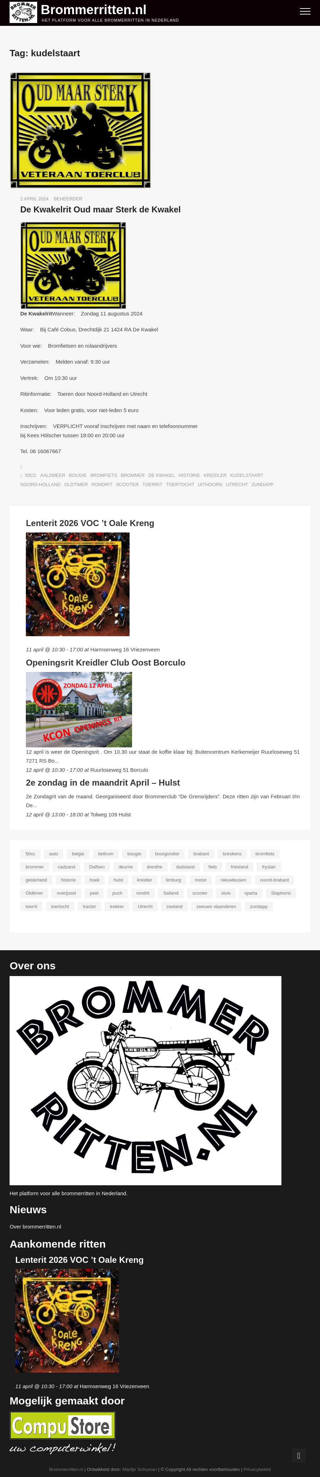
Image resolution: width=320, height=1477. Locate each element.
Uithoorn (210, 483)
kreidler (215, 474)
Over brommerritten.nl (35, 1226)
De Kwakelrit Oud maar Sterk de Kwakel (100, 208)
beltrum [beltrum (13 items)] (105, 853)
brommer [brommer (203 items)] (34, 866)
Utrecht (237, 483)
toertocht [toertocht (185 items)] (60, 905)
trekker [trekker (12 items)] (117, 905)
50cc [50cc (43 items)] (30, 853)
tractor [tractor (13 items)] (89, 905)
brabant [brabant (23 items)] (201, 853)
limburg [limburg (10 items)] (173, 879)
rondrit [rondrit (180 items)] (142, 892)
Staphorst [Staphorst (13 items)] (281, 892)
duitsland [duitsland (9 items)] (185, 866)
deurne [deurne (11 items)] (126, 866)
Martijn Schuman (139, 1468)
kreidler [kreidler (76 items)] (144, 879)
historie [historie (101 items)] (68, 879)
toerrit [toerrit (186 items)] (31, 905)
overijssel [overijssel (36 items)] (66, 892)
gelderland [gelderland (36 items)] (36, 879)
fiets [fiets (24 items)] (212, 866)
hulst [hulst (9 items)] (118, 879)
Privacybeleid (257, 1468)
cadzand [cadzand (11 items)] (66, 866)
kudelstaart (246, 474)
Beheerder (68, 197)
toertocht (180, 483)
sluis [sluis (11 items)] (225, 892)
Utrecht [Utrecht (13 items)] (145, 905)
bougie (78, 474)
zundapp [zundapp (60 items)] (259, 905)
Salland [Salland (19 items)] (170, 892)
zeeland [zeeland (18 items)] (174, 905)
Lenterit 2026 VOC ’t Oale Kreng (90, 522)
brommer (133, 474)
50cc (31, 474)
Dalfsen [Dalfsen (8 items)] (97, 866)
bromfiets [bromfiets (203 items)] (265, 853)
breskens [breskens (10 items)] (232, 853)
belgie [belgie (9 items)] (78, 853)
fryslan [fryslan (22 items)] (268, 866)
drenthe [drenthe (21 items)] (154, 866)
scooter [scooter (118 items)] (199, 892)
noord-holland (40, 483)
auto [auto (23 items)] (53, 853)
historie (189, 474)
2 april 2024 (34, 197)
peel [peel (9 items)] (94, 892)
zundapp (262, 483)
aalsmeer (52, 474)
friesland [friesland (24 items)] (239, 866)
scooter (127, 483)
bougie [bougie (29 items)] (134, 853)
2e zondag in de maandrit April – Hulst (103, 781)
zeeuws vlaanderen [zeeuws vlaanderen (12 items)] (216, 905)
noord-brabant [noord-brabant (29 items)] (274, 879)
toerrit (152, 483)
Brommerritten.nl (98, 9)
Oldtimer (76, 483)
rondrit (101, 483)
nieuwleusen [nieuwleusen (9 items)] (233, 879)
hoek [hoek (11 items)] (94, 879)
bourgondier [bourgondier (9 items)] (167, 853)
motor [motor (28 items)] (201, 879)
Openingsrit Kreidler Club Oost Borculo (105, 661)
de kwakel (161, 474)
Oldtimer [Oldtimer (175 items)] (34, 892)
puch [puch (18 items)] (117, 892)
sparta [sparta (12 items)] (250, 892)
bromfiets (103, 474)
